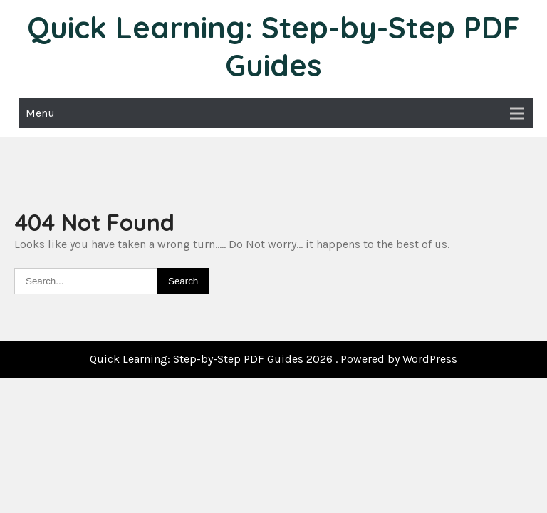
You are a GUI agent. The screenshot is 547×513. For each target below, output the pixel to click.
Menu (40, 113)
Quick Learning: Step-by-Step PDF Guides (273, 46)
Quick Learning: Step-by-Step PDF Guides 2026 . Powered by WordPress (273, 359)
